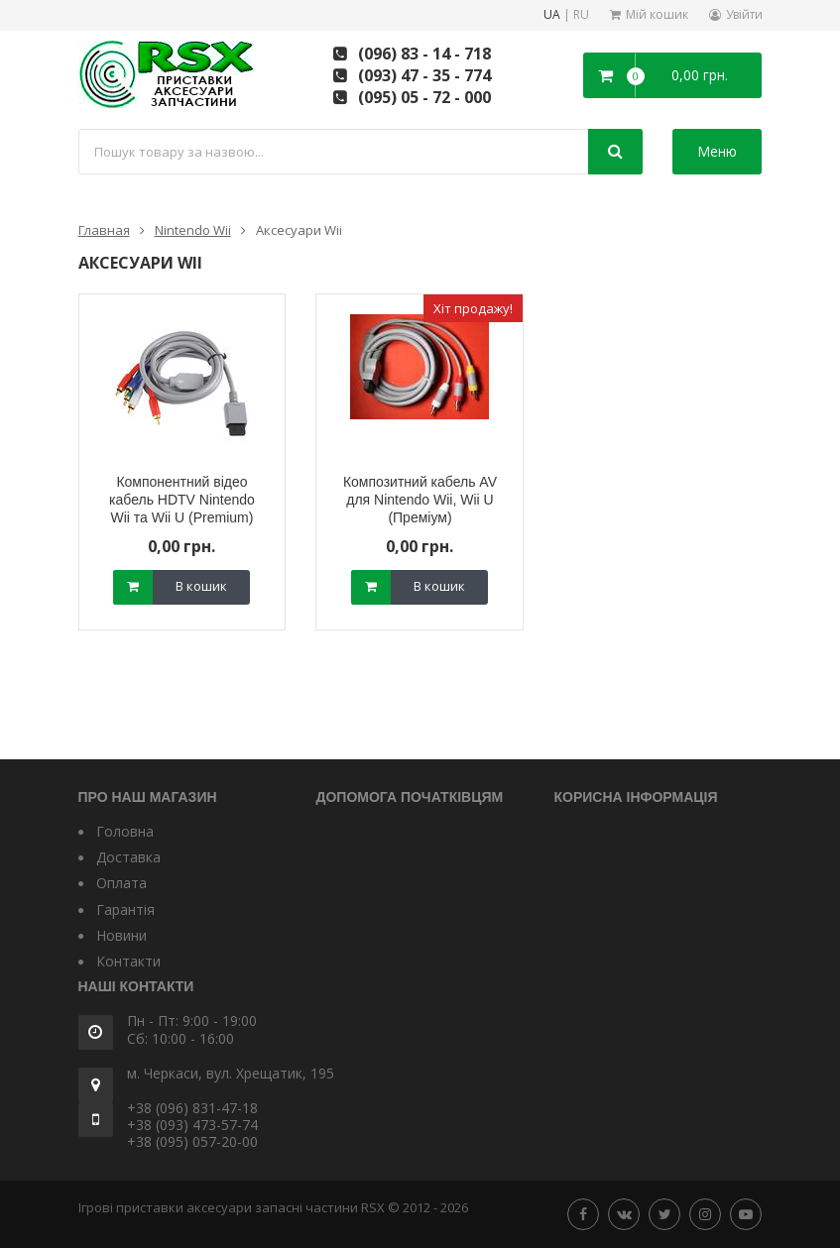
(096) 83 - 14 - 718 (424, 53)
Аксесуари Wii (299, 230)
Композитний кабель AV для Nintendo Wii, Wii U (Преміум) (420, 499)
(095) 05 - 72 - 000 (424, 97)
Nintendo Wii (193, 230)
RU (581, 15)
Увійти (744, 14)
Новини (121, 935)
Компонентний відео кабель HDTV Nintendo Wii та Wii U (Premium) (182, 499)
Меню (717, 151)
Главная (104, 230)
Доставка (128, 857)
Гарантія (125, 909)
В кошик (201, 586)
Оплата (121, 882)
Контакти (128, 961)
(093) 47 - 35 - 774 (424, 75)
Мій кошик (657, 14)
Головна (125, 831)
